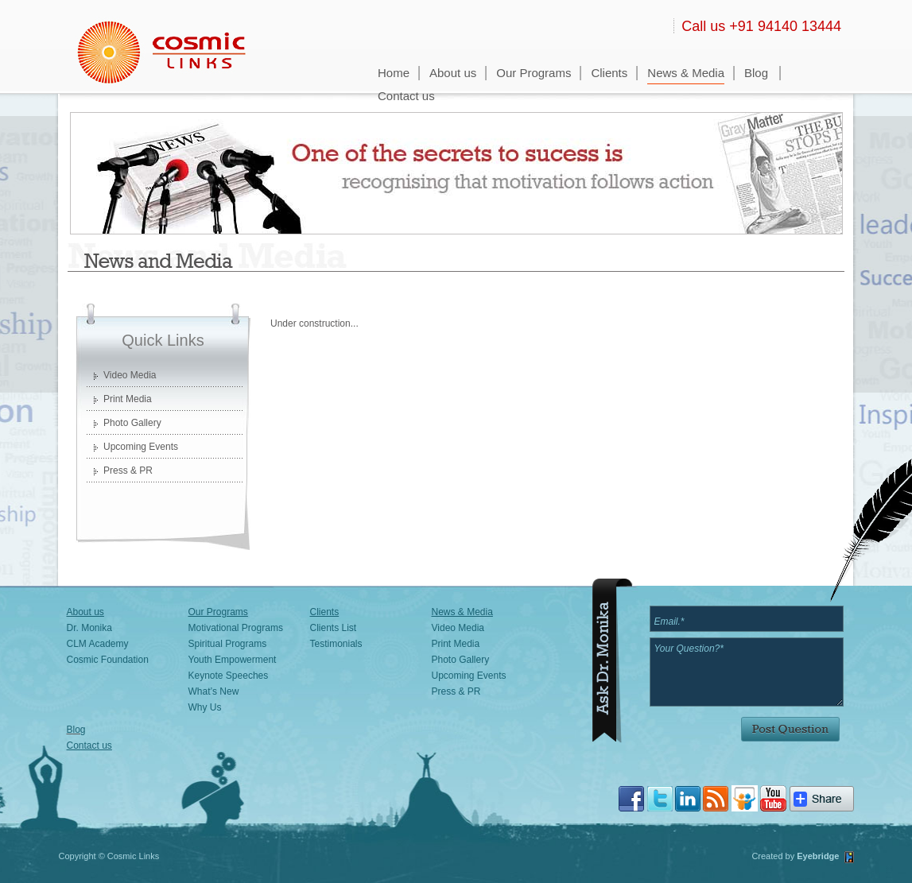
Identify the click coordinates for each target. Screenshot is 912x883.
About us (452, 72)
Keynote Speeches (228, 675)
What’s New (213, 691)
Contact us (406, 96)
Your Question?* (747, 672)
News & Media (685, 72)
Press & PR (128, 470)
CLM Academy (98, 643)
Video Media (130, 375)
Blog (756, 72)
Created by (774, 856)
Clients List (333, 627)
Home (393, 72)
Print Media (127, 399)
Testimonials (336, 643)
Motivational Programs (235, 627)
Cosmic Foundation (108, 659)
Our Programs (533, 72)
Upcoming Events (140, 446)
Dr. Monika (89, 627)
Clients (609, 72)
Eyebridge (818, 856)
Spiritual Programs (227, 643)
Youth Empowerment (232, 659)
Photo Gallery (132, 422)
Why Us (205, 707)
